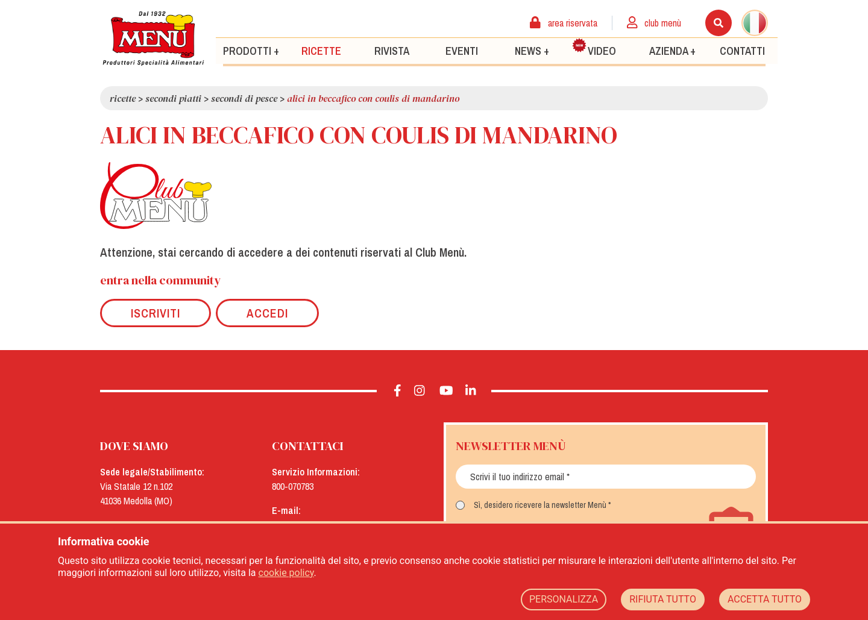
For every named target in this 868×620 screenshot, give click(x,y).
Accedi (267, 313)
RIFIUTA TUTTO (662, 599)
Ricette (321, 50)
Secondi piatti (173, 98)
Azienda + (672, 50)
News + (532, 50)
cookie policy (286, 572)
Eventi (461, 50)
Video (594, 47)
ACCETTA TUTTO (765, 599)
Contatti (742, 50)
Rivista (391, 50)
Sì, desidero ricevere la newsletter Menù (540, 504)
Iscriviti (155, 313)
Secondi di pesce (244, 98)
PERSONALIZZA (563, 599)
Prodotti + (251, 50)
